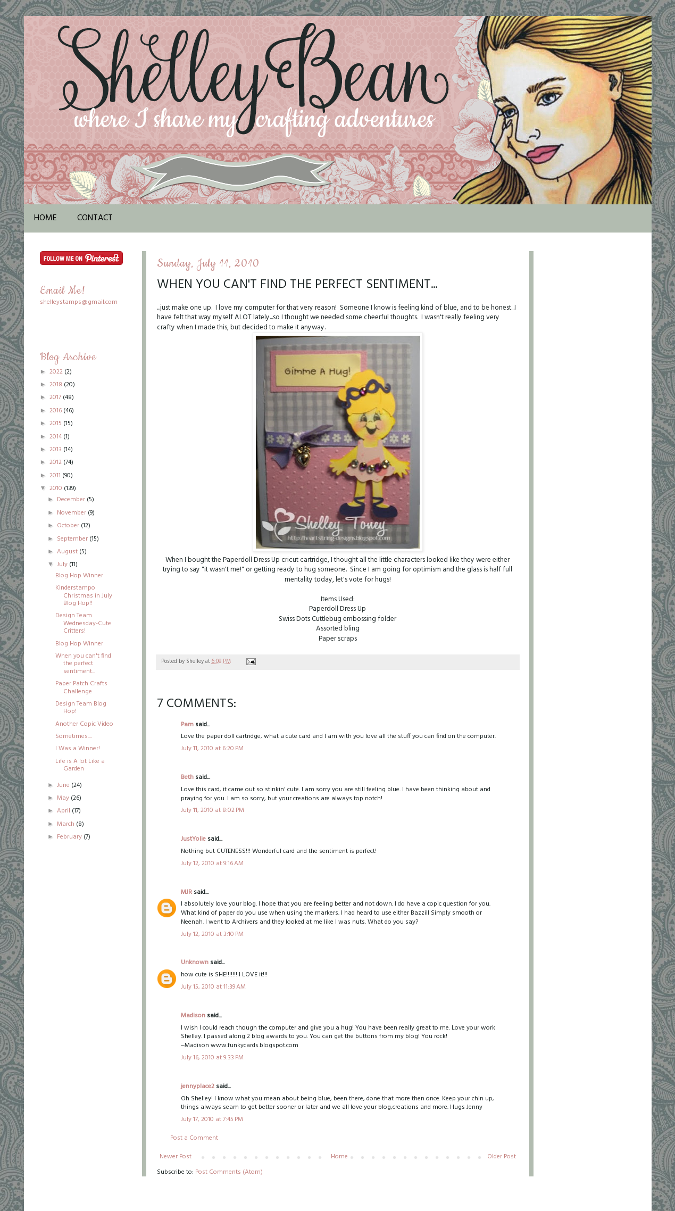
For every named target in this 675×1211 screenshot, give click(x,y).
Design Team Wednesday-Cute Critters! (83, 623)
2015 (56, 423)
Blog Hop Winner (79, 575)
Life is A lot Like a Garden (80, 765)
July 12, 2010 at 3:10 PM (212, 934)
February (70, 837)
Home (45, 218)
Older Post (501, 1156)
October (69, 525)
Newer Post (175, 1156)
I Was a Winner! (77, 748)
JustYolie (193, 839)
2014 (56, 437)
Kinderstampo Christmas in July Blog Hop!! (83, 596)
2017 (56, 397)
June (64, 785)
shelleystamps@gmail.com (79, 302)
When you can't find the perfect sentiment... (83, 664)
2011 (55, 475)
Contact (95, 218)
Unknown (195, 962)
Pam (187, 724)
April (64, 811)
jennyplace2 (197, 1086)
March (66, 824)
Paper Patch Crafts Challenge (81, 687)
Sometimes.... (73, 736)
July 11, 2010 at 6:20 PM (212, 748)
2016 (56, 410)
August (68, 551)
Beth (187, 777)
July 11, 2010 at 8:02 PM (212, 810)
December (72, 499)
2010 (56, 488)
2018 (56, 384)
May (64, 798)
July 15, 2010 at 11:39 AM (213, 987)
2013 (56, 449)
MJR (186, 892)
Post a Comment (194, 1138)
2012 (56, 462)
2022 (56, 372)
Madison (193, 1015)
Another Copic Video (84, 724)
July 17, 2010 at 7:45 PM (212, 1119)
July (63, 564)
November (72, 513)
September (73, 539)
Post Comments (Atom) (229, 1172)
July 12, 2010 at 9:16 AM (212, 863)
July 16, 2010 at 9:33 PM (212, 1057)
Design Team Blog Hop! (80, 708)
